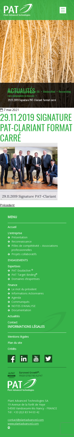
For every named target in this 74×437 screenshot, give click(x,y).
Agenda (16, 297)
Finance (12, 285)
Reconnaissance (22, 241)
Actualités (14, 316)
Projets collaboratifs (24, 254)
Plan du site (15, 343)
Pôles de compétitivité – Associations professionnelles (35, 248)
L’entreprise (15, 233)
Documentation (21, 310)
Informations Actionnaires (28, 293)
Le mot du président (24, 289)
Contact (12, 322)
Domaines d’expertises (26, 279)
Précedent (7, 205)
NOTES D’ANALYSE (23, 306)
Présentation (19, 237)
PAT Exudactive (22, 270)
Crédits (12, 349)
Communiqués (21, 302)
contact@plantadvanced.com (26, 420)
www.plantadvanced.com (23, 423)
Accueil (12, 227)
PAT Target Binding (24, 274)
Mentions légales (18, 336)
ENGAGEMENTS (18, 260)
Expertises (14, 266)
